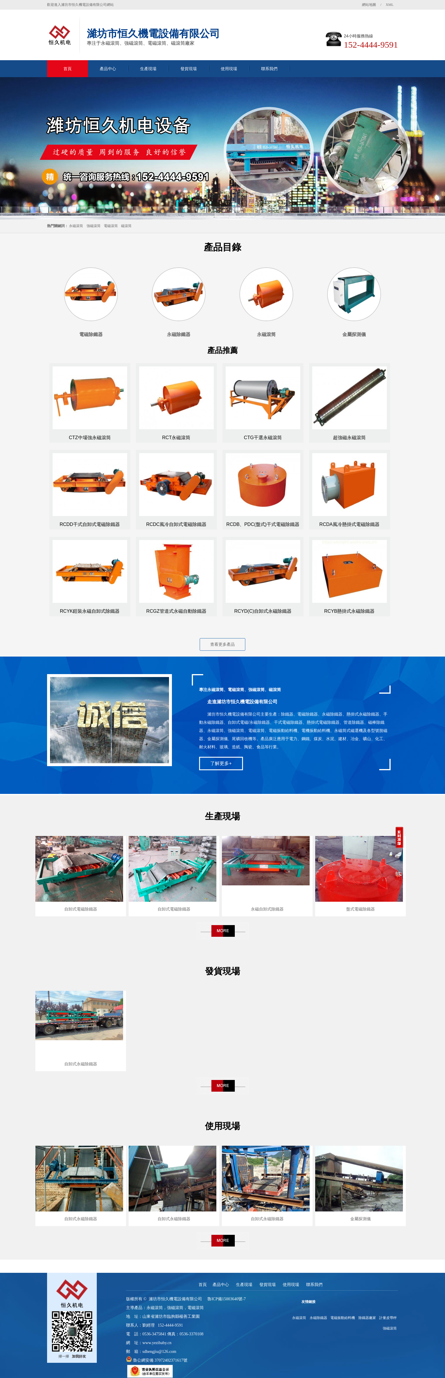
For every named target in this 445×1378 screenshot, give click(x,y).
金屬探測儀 (360, 1218)
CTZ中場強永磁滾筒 (90, 437)
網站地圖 (369, 5)
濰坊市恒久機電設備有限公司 (175, 1299)
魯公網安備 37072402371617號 (159, 1360)
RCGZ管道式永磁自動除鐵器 (176, 611)
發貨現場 (188, 68)
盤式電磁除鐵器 (360, 909)
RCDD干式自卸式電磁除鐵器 (90, 524)
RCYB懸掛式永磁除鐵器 (349, 611)
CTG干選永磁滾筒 (263, 437)
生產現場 (148, 68)
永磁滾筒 (76, 226)
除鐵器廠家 (367, 1318)
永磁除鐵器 (318, 1318)
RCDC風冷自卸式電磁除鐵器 (176, 524)
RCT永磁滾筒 (176, 437)
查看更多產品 (222, 644)
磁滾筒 (126, 226)
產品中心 (108, 68)
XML (390, 5)
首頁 (67, 68)
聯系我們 (269, 68)
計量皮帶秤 (388, 1318)
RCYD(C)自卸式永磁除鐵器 (263, 611)
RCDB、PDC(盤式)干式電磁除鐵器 (262, 524)
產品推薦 (222, 350)
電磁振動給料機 (342, 1318)
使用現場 (229, 68)
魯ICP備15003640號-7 (226, 1299)
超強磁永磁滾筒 (349, 437)
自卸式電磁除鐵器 (80, 909)
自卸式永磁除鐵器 (80, 1064)
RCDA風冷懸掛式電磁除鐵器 (349, 524)
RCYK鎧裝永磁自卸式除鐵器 (90, 611)
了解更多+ (221, 763)
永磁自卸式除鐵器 (267, 909)
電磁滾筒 (111, 226)
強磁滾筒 (94, 226)
